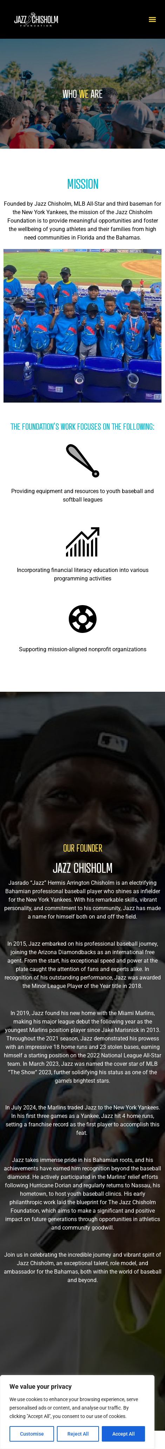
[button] (152, 19)
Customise (32, 1434)
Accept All (123, 1434)
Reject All (78, 1434)
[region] (77, 1412)
